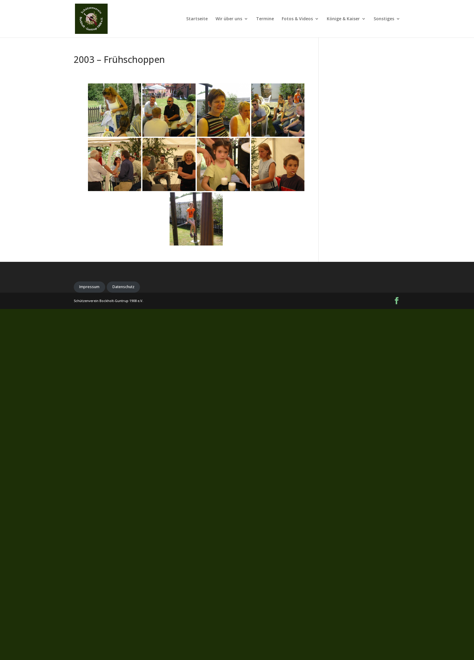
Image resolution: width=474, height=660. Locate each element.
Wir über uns (229, 19)
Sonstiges (384, 19)
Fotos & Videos (297, 19)
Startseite (197, 19)
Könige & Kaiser (343, 19)
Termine (265, 19)
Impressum (89, 286)
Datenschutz (123, 286)
